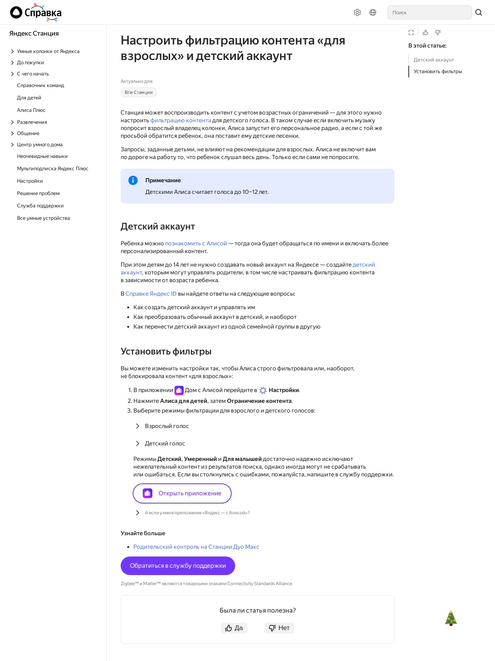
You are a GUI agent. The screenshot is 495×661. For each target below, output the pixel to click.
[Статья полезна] (425, 32)
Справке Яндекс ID (151, 293)
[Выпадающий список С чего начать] (53, 73)
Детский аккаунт (434, 60)
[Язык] (373, 12)
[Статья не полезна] (437, 32)
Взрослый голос (167, 426)
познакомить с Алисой (196, 243)
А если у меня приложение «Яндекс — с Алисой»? (197, 512)
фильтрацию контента (180, 120)
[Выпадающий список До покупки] (53, 62)
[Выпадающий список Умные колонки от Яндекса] (53, 51)
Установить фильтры (438, 71)
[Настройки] (357, 12)
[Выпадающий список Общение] (53, 133)
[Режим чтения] (411, 32)
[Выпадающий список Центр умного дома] (53, 144)
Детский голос (165, 443)
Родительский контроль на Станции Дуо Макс (196, 546)
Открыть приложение (182, 493)
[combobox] (429, 12)
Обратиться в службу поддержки (178, 565)
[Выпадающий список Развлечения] (53, 122)
